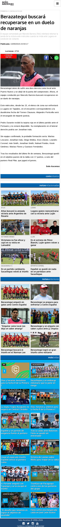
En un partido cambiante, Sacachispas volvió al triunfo (14, 270)
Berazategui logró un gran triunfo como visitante (43, 351)
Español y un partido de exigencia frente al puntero (14, 431)
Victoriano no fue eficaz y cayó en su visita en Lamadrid (13, 242)
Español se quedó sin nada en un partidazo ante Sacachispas (43, 271)
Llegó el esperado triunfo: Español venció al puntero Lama (13, 459)
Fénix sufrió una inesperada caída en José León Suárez (44, 511)
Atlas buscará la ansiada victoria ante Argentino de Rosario (13, 213)
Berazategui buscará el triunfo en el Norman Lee (13, 351)
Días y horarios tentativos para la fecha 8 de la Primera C (15, 383)
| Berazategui (15, 11)
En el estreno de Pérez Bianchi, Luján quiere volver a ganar (45, 242)
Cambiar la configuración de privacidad (30, 526)
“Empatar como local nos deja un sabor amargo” (13, 327)
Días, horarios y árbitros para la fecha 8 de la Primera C (44, 408)
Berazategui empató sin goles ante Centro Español (14, 303)
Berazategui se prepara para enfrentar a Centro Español (44, 303)
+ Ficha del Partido (9, 56)
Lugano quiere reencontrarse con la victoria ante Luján (45, 212)
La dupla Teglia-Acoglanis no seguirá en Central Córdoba (15, 408)
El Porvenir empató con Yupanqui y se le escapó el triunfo (14, 486)
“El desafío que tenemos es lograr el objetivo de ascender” (14, 512)
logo (8, 3)
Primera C (4, 11)
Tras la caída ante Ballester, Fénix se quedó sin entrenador (44, 433)
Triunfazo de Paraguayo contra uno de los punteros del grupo (44, 486)
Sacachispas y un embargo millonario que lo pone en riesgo (43, 383)
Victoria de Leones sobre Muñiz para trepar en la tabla (45, 458)
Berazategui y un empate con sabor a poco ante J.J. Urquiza (45, 327)
